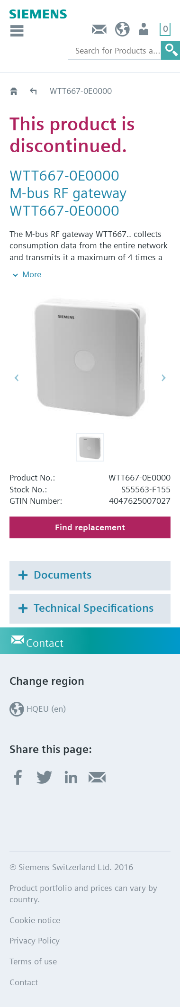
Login (144, 31)
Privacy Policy (34, 940)
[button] (90, 447)
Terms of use (33, 961)
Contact (99, 31)
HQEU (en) (122, 31)
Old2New (33, 91)
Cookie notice (34, 920)
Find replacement (90, 527)
